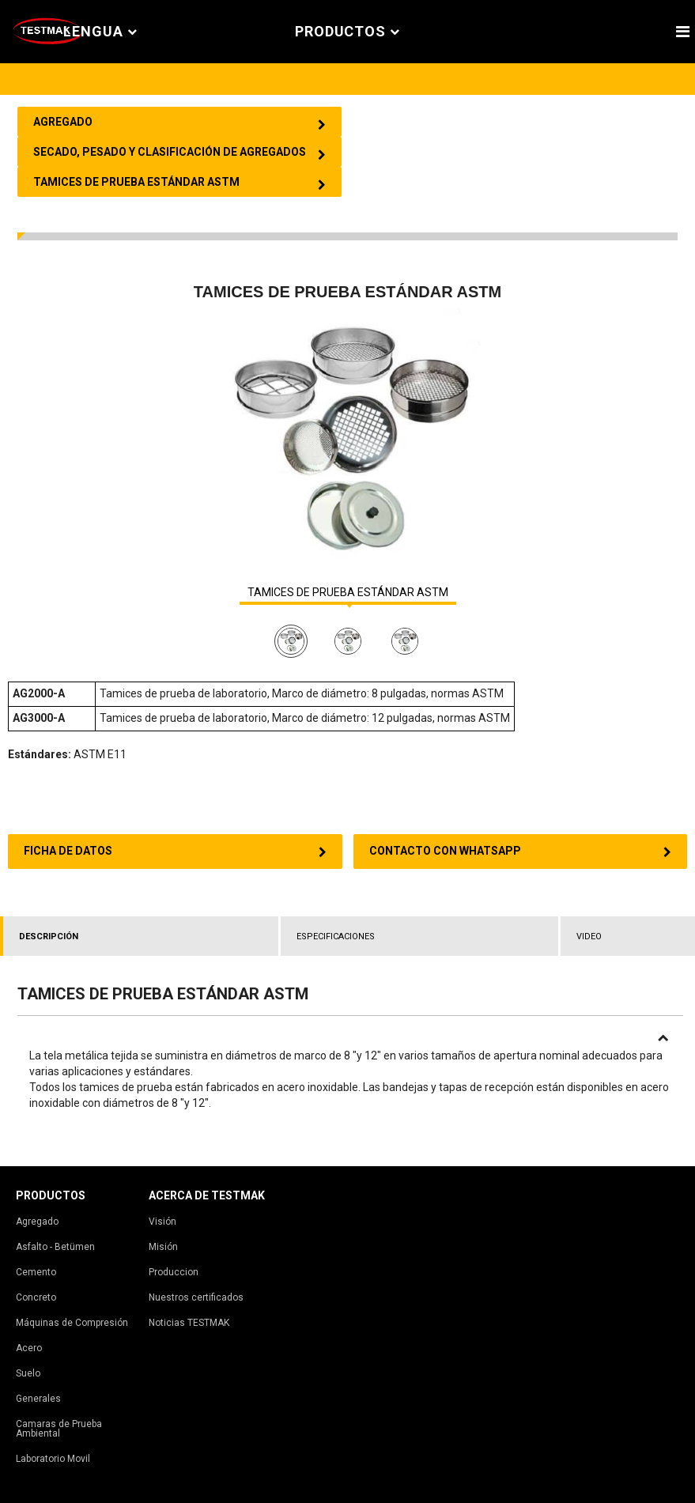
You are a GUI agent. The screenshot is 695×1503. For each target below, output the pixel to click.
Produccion (173, 1272)
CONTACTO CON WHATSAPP (520, 851)
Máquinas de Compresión (72, 1322)
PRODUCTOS (347, 32)
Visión (162, 1221)
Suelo (28, 1373)
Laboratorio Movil (53, 1458)
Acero (29, 1348)
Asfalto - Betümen (55, 1247)
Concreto (36, 1297)
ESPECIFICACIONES (336, 936)
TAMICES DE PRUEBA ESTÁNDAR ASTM (347, 593)
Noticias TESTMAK (189, 1322)
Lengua (100, 32)
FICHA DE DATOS (175, 851)
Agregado (37, 1221)
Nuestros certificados (196, 1297)
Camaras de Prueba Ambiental (59, 1428)
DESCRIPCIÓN (48, 936)
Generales (38, 1398)
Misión (163, 1247)
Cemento (36, 1272)
